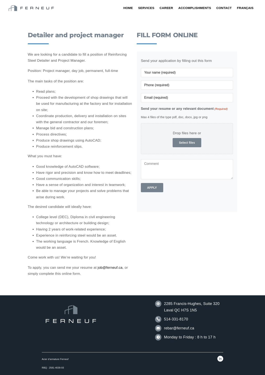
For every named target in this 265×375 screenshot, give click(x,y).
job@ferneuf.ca (110, 268)
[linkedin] (220, 359)
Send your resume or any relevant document (184, 109)
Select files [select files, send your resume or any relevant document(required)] (187, 142)
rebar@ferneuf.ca (179, 328)
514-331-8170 (176, 319)
